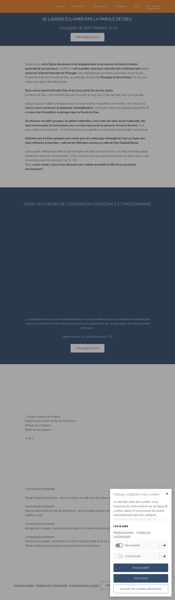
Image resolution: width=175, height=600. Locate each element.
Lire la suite (120, 526)
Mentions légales (123, 532)
